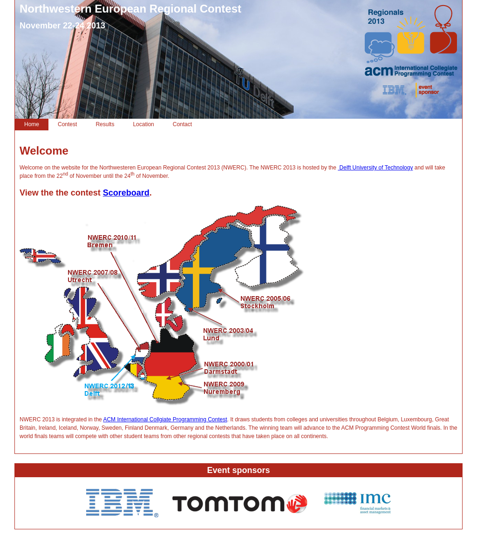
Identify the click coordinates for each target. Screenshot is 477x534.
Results (104, 124)
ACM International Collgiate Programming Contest (165, 419)
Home (31, 124)
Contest (67, 124)
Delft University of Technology (375, 167)
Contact (182, 124)
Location (143, 124)
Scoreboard (126, 192)
